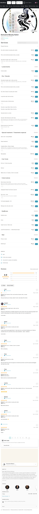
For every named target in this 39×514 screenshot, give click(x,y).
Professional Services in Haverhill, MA (17, 509)
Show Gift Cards (6, 445)
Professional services (6, 509)
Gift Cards (6, 440)
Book (36, 50)
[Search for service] (27, 43)
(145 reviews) (5, 38)
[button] (9, 2)
